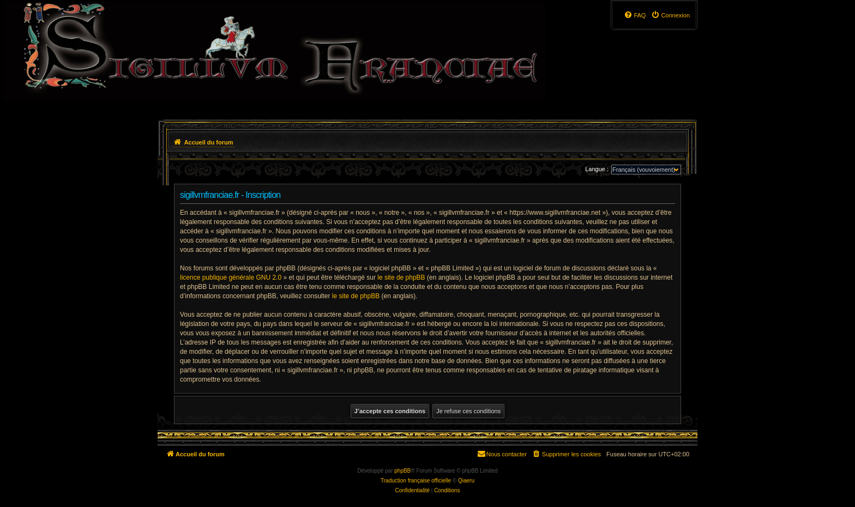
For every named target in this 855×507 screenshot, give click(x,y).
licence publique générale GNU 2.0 (230, 277)
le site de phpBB (401, 277)
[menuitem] (670, 15)
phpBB (402, 471)
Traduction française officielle (416, 481)
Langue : (597, 169)
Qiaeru (466, 481)
